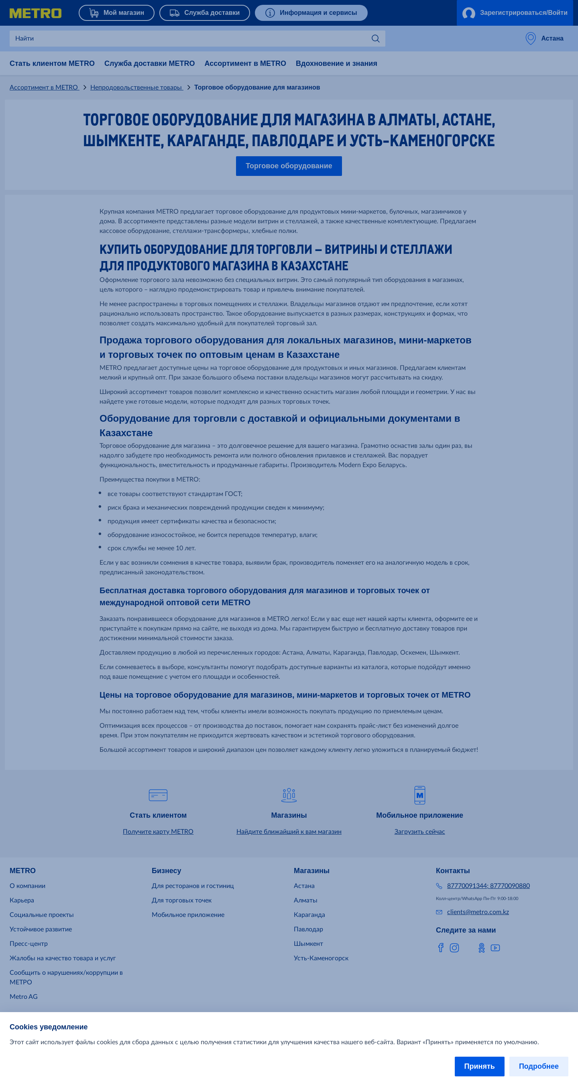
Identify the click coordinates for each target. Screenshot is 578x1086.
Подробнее (539, 1066)
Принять (479, 1066)
